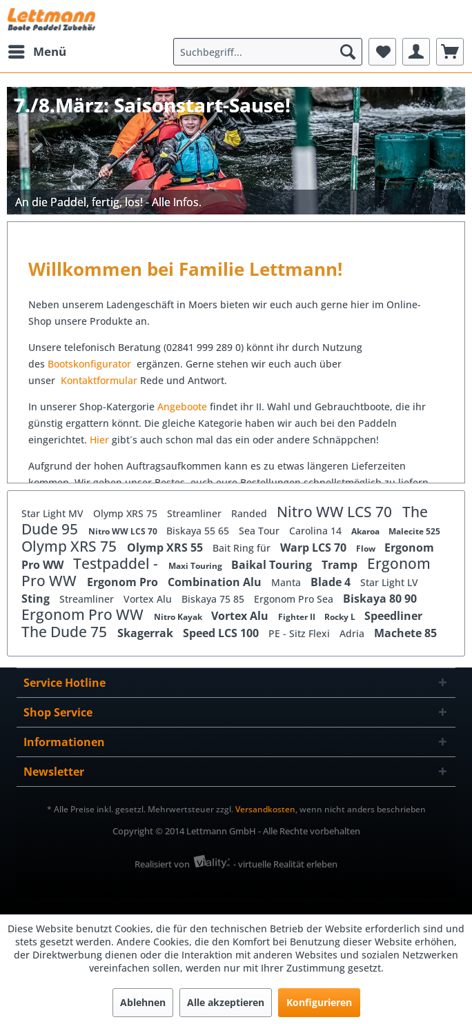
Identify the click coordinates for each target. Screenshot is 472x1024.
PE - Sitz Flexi (300, 633)
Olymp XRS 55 (166, 547)
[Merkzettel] (382, 52)
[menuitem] (36, 52)
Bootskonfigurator (91, 363)
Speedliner (393, 615)
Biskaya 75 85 (214, 598)
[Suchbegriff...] (267, 52)
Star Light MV (53, 513)
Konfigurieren (319, 1002)
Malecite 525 (414, 531)
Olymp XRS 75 (126, 513)
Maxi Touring (196, 566)
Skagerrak (146, 633)
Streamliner (195, 513)
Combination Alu (216, 582)
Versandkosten (265, 809)
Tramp (341, 564)
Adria (353, 633)
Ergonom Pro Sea (295, 598)
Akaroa (366, 531)
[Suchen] (347, 52)
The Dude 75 (65, 631)
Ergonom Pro (124, 582)
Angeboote (182, 406)
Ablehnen (143, 1002)
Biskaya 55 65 (199, 530)
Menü (37, 50)
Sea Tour (260, 530)
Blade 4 (332, 582)
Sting (36, 598)
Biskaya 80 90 (380, 598)
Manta (287, 582)
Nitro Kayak (179, 617)
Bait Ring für (243, 547)
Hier (101, 439)
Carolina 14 (316, 530)
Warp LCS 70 (314, 547)
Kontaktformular (99, 380)
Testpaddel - (117, 563)
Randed (250, 513)
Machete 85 (405, 633)
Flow (366, 548)
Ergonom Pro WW (84, 614)
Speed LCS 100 (222, 633)
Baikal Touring (273, 564)
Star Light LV (389, 582)
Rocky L (340, 617)
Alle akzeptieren (225, 1002)
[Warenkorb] (450, 52)
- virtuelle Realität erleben (285, 864)
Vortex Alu (149, 598)
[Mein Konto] (416, 52)
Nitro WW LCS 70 (336, 511)
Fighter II (297, 617)
